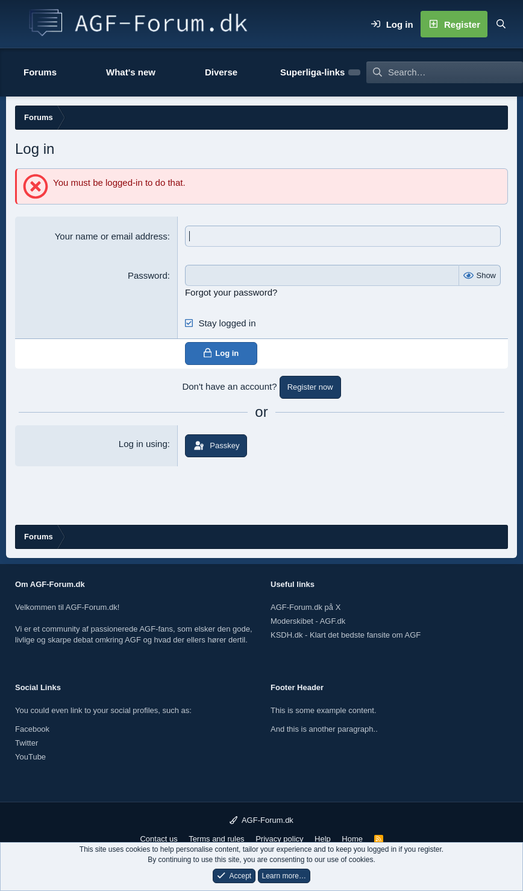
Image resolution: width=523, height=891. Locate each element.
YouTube (30, 756)
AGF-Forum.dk (261, 820)
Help (323, 838)
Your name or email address (111, 236)
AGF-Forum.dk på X (305, 607)
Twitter (26, 742)
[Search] (500, 24)
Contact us (158, 838)
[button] (74, 72)
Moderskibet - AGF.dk (308, 621)
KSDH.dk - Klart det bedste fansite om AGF (346, 634)
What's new (130, 72)
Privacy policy (279, 838)
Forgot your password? (231, 292)
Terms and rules (216, 838)
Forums (40, 72)
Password (148, 275)
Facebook (32, 729)
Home (352, 838)
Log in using (143, 444)
